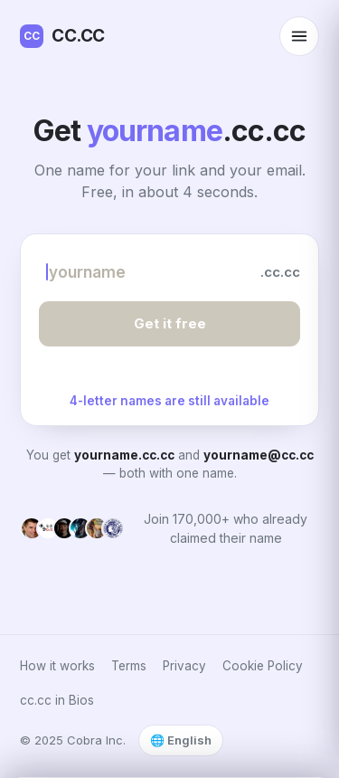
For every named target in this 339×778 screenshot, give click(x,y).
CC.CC (62, 36)
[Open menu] (299, 36)
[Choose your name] (143, 272)
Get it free (170, 323)
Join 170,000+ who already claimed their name (225, 528)
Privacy (184, 666)
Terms (128, 666)
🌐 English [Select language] (181, 740)
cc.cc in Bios (57, 700)
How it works (57, 666)
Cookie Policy (262, 666)
